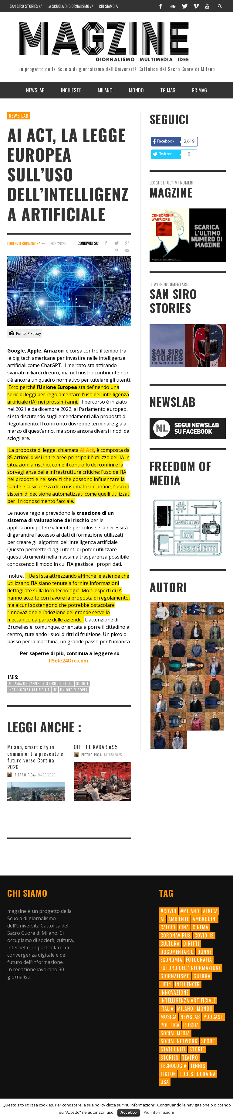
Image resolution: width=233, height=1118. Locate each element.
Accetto (128, 1112)
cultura (170, 943)
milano (185, 1008)
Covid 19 (204, 935)
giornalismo (175, 976)
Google (82, 683)
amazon (21, 683)
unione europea (74, 689)
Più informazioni (159, 1112)
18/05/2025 (113, 754)
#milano (189, 911)
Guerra (202, 976)
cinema (200, 927)
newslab (190, 1016)
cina (184, 927)
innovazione (174, 992)
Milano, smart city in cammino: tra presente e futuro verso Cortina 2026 (35, 757)
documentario (177, 951)
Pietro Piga (25, 774)
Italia (167, 1008)
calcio (167, 927)
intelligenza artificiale (29, 689)
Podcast (213, 1016)
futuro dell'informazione (190, 968)
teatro (190, 1057)
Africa (210, 911)
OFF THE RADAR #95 (96, 747)
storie (196, 1049)
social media (175, 1033)
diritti (191, 943)
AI (10, 683)
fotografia (199, 959)
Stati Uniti (173, 1049)
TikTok (168, 1074)
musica (168, 1016)
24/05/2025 (46, 774)
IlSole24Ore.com (68, 660)
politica (170, 1025)
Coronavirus (175, 935)
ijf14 (165, 984)
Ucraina (206, 1074)
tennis (197, 1065)
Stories (169, 1057)
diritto (66, 683)
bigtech (49, 683)
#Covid (168, 911)
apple (35, 683)
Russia (191, 1025)
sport (208, 1041)
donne (205, 951)
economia (171, 959)
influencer (187, 984)
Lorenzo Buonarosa (23, 243)
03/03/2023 (56, 243)
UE (55, 689)
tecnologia (173, 1065)
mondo (205, 1008)
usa (164, 1081)
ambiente (178, 919)
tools (186, 1074)
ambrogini (205, 919)
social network (179, 1041)
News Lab (19, 115)
